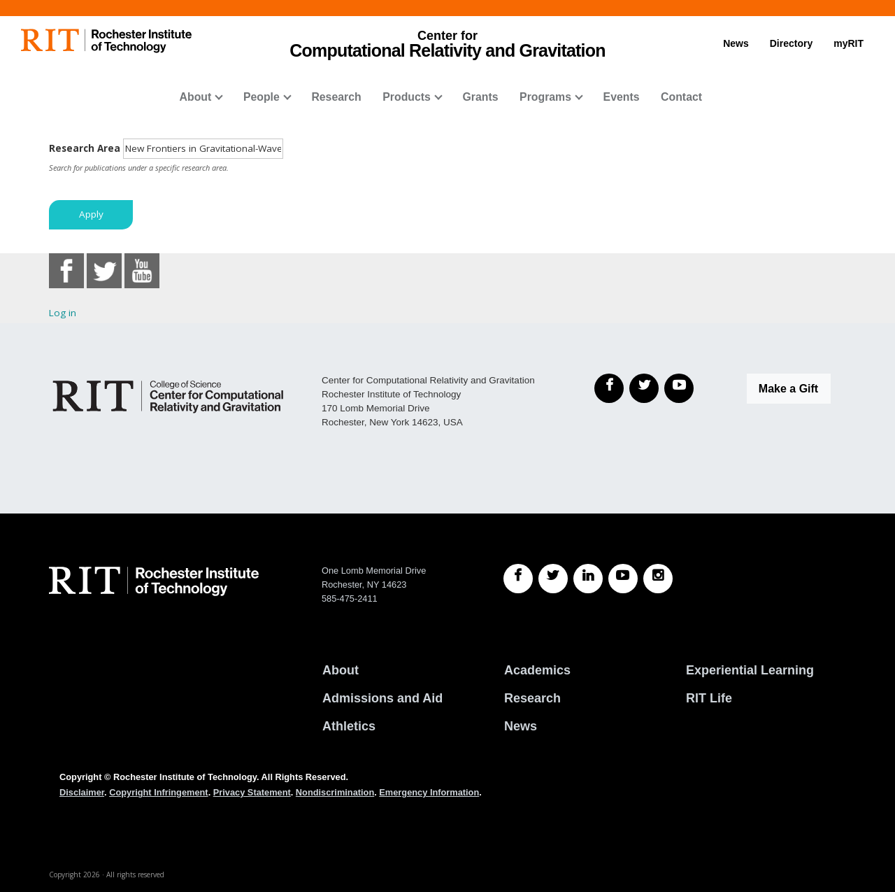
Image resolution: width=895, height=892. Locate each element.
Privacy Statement (252, 792)
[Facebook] (609, 388)
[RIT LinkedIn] (588, 578)
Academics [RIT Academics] (537, 670)
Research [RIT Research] (532, 698)
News (736, 43)
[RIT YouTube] (623, 578)
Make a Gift (788, 389)
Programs (545, 97)
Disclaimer (81, 792)
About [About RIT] (340, 670)
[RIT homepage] (106, 41)
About (196, 97)
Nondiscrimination (335, 792)
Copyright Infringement (158, 792)
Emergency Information (429, 792)
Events (621, 97)
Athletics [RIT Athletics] (348, 726)
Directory (791, 43)
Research (336, 97)
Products (406, 97)
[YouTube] (679, 388)
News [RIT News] (520, 726)
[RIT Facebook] (518, 578)
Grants (480, 97)
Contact (681, 97)
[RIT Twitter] (553, 578)
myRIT (848, 43)
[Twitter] (644, 388)
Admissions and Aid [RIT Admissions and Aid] (382, 698)
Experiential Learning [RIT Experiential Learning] (750, 670)
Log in (62, 312)
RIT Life (709, 698)
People (261, 97)
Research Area (84, 148)
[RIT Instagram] (658, 578)
